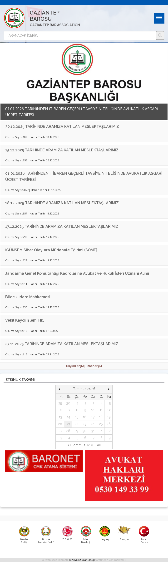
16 (84, 417)
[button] (59, 389)
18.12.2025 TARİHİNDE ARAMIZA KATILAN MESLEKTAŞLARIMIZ (62, 203)
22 (76, 424)
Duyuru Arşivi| (76, 366)
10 (92, 410)
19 (109, 417)
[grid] (84, 417)
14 (68, 417)
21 (68, 424)
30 (68, 403)
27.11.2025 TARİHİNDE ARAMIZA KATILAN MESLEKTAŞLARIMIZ (61, 344)
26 (109, 424)
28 (68, 431)
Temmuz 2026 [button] (84, 389)
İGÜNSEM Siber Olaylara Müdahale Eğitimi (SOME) (51, 250)
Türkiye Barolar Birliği (82, 560)
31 (92, 431)
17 (92, 417)
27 (60, 431)
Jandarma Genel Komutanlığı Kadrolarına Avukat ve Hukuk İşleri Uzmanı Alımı (77, 273)
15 (76, 417)
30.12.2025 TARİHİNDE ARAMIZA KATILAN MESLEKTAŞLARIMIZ (62, 126)
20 (60, 424)
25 (101, 424)
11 (101, 410)
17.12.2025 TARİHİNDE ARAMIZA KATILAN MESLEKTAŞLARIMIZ (61, 226)
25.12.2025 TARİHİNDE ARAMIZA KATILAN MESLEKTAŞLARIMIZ (62, 150)
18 (101, 417)
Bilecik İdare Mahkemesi (27, 297)
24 (92, 424)
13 (60, 417)
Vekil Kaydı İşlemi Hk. (24, 320)
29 (60, 403)
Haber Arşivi (94, 366)
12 (109, 410)
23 (84, 424)
